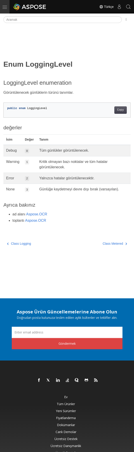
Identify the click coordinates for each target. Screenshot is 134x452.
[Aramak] (62, 19)
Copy (120, 110)
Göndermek (67, 343)
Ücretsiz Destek (66, 439)
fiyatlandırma (66, 418)
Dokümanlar (66, 425)
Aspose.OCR (36, 214)
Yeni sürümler (66, 411)
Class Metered (115, 243)
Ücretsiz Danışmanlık (66, 446)
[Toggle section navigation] (126, 19)
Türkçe (106, 7)
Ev (66, 397)
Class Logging (19, 243)
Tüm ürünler (66, 404)
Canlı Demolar (66, 432)
